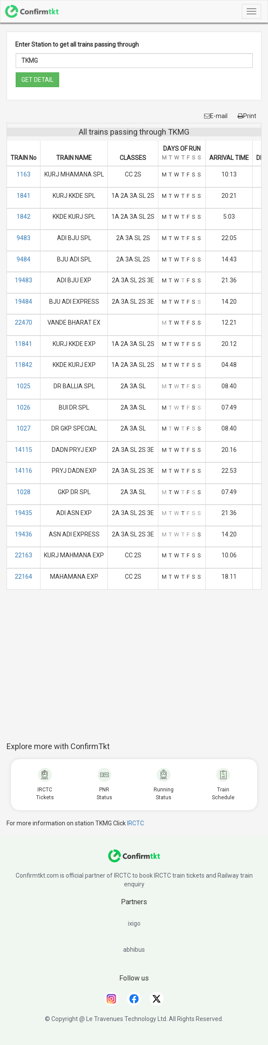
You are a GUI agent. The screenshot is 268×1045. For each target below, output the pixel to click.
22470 (23, 322)
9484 (23, 259)
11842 (23, 364)
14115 (23, 449)
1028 (23, 492)
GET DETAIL (37, 79)
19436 (23, 534)
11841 (23, 343)
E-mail (216, 115)
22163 (23, 555)
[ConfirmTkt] (134, 860)
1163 (23, 174)
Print (247, 115)
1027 (23, 428)
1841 (23, 195)
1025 (23, 386)
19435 (23, 512)
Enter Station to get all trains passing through (77, 44)
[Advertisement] (137, 670)
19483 (23, 280)
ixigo (134, 923)
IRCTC (135, 823)
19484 (23, 301)
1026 (23, 407)
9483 (23, 237)
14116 (23, 470)
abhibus (134, 949)
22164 (23, 576)
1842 (23, 216)
